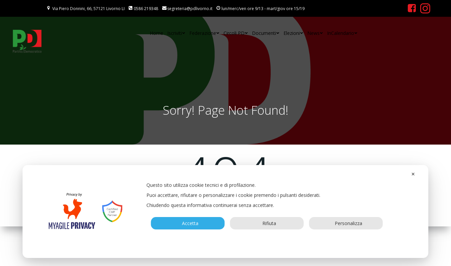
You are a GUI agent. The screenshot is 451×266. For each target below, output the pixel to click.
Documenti (265, 33)
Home (156, 33)
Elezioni (293, 33)
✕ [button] (413, 174)
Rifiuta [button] (266, 223)
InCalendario (342, 33)
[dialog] (225, 211)
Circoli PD (235, 33)
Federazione (204, 33)
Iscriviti (176, 33)
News (315, 33)
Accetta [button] (187, 223)
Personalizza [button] (346, 223)
